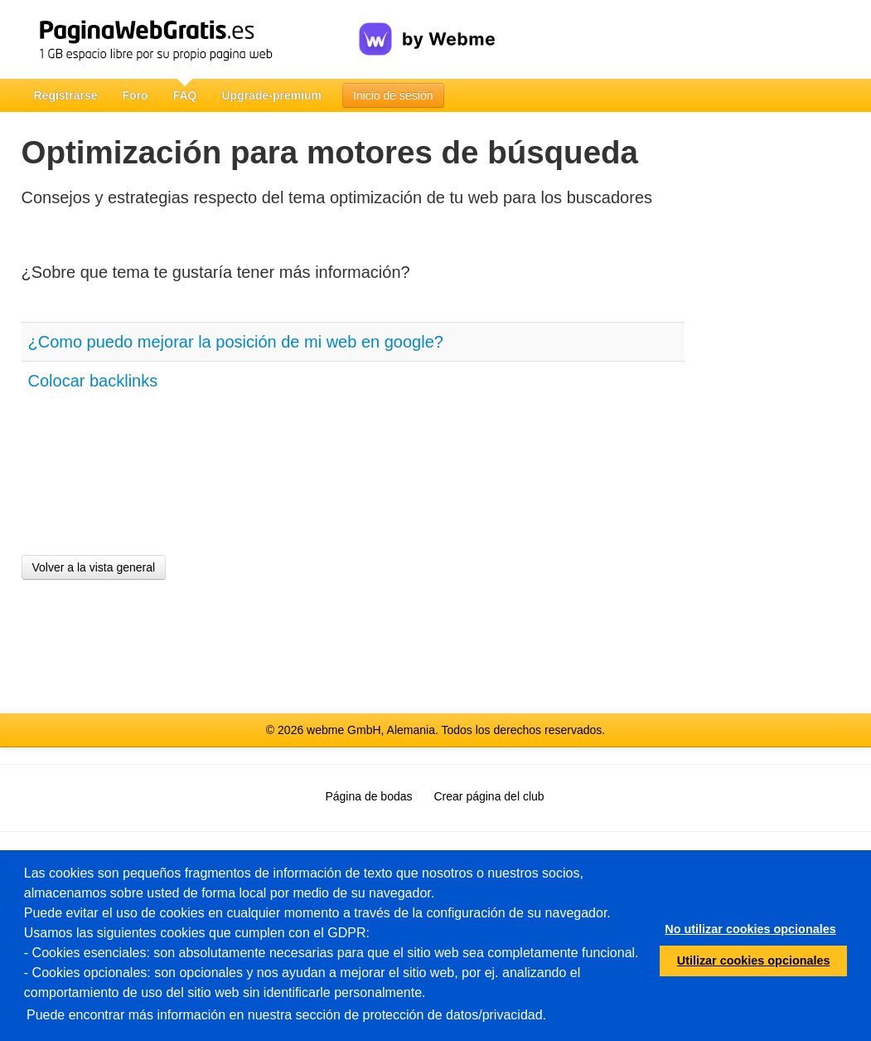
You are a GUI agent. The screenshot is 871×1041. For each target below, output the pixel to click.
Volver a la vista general (94, 567)
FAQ (185, 95)
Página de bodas (368, 796)
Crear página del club (489, 796)
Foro (135, 95)
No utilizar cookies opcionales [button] (750, 929)
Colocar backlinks (93, 381)
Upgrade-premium (271, 95)
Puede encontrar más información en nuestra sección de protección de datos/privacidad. (286, 1015)
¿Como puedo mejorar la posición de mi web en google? (235, 342)
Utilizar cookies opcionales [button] (753, 960)
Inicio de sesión (393, 95)
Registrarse (66, 95)
